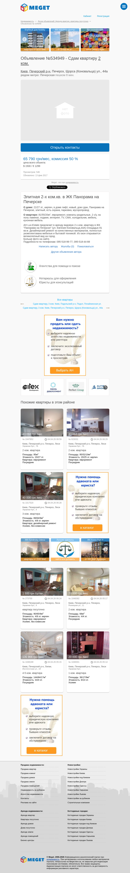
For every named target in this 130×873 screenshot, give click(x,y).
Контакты (25, 798)
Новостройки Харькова (78, 790)
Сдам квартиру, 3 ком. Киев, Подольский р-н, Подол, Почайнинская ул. (67, 304)
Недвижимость (27, 21)
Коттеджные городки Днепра (80, 828)
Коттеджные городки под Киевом (82, 824)
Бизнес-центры (27, 840)
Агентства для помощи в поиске (59, 266)
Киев (24, 71)
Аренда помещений (29, 836)
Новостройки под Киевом (79, 777)
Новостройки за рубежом (79, 798)
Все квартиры (65, 299)
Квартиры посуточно (30, 819)
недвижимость (72, 182)
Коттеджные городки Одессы (80, 832)
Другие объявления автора (66, 251)
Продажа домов (28, 777)
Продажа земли (28, 782)
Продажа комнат (28, 773)
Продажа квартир (28, 769)
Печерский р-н (39, 71)
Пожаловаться (85, 246)
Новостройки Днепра (77, 782)
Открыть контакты (65, 147)
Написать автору (48, 246)
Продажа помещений (30, 786)
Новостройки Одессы (77, 786)
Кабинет (87, 16)
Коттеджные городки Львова (80, 840)
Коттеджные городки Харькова (81, 836)
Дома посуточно (28, 828)
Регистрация (103, 16)
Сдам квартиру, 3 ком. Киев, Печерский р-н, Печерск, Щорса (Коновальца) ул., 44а (63, 308)
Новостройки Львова (77, 794)
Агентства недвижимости (32, 794)
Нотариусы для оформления (57, 278)
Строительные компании (79, 802)
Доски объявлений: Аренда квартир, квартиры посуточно (63, 21)
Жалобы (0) (67, 246)
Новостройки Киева (76, 773)
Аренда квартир (28, 815)
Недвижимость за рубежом (33, 790)
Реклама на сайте (28, 802)
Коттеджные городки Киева (80, 819)
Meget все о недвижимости (33, 859)
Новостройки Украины (77, 769)
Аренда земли (27, 832)
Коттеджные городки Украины (81, 815)
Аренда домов (27, 824)
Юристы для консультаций (56, 282)
